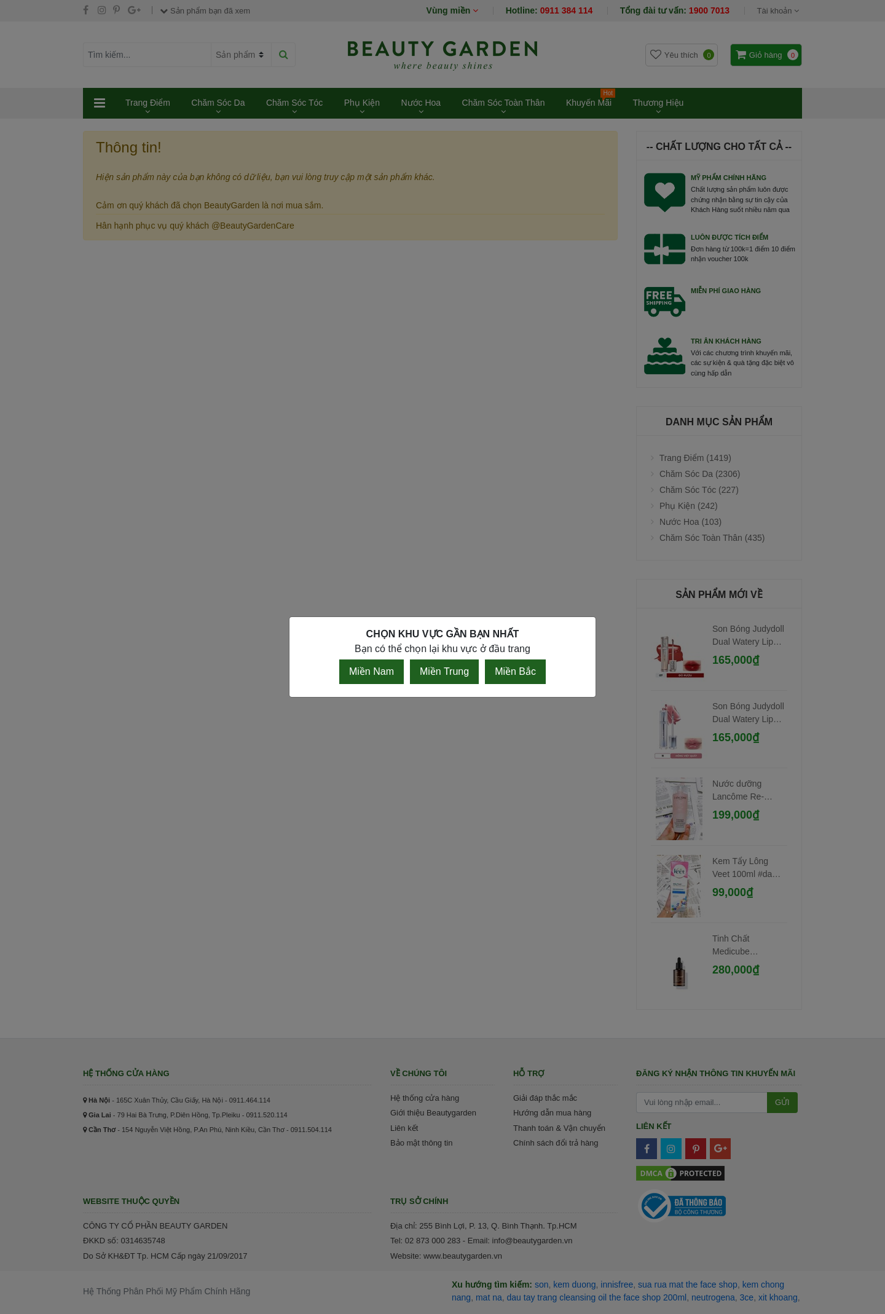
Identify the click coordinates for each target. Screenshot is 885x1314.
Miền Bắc (515, 671)
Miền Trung (444, 671)
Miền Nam (371, 671)
